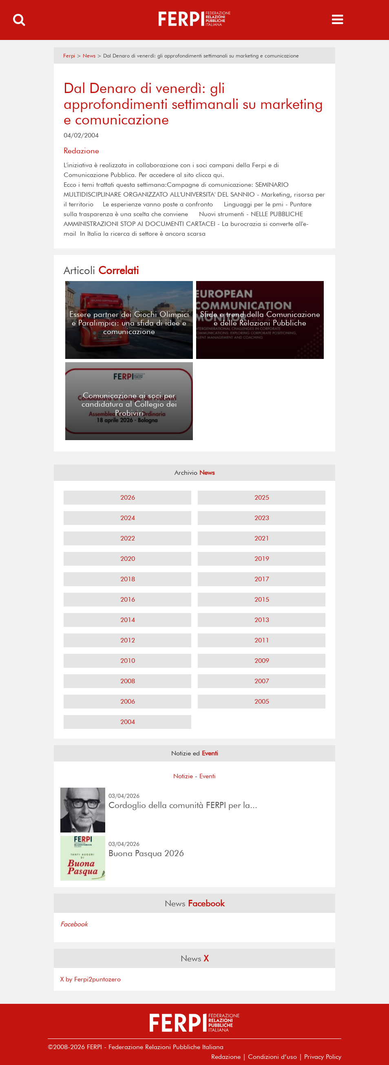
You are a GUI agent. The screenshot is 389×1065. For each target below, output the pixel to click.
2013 (261, 620)
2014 (127, 620)
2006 (127, 701)
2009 (261, 660)
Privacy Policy (322, 1057)
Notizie (183, 776)
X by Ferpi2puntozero (90, 979)
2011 (261, 640)
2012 (127, 640)
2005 (261, 701)
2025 (261, 497)
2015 (261, 599)
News (89, 56)
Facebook (74, 924)
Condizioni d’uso (272, 1057)
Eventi (207, 776)
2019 (261, 558)
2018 (127, 579)
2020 (127, 558)
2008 (127, 681)
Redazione (226, 1057)
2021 (261, 538)
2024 (127, 518)
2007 (261, 681)
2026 (127, 497)
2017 (261, 579)
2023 (261, 518)
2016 (127, 599)
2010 (127, 660)
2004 (127, 722)
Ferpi (69, 56)
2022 (127, 538)
